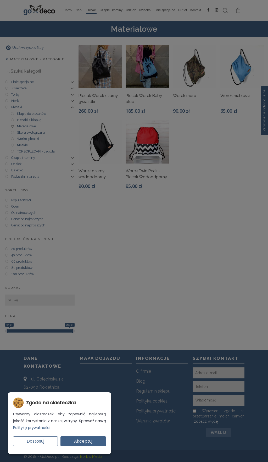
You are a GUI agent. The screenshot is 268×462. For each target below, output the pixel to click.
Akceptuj (83, 441)
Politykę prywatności (31, 427)
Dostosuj (35, 441)
